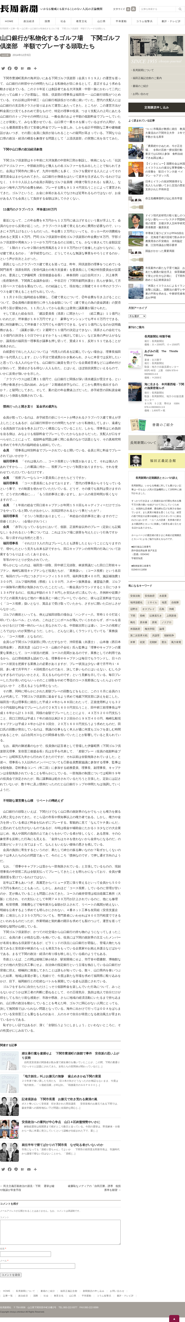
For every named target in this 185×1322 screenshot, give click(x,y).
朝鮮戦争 (169, 635)
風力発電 (176, 642)
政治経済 (29, 21)
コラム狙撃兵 (144, 21)
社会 (63, 21)
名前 (3, 1253)
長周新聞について (143, 70)
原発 (154, 622)
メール (4, 1265)
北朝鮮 (153, 642)
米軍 (132, 642)
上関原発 (171, 615)
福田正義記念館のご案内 (147, 78)
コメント (4, 1217)
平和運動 (121, 21)
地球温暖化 (136, 602)
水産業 (163, 595)
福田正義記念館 (68, 1295)
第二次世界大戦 (138, 635)
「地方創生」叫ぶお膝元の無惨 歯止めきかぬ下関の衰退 (61, 1076)
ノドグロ (166, 622)
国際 (47, 21)
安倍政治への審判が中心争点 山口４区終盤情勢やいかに (61, 1122)
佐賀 (142, 642)
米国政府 (135, 628)
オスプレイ (148, 609)
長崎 (142, 615)
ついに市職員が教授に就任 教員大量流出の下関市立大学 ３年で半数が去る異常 (165, 132)
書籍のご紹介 (141, 85)
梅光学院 (150, 628)
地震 (164, 602)
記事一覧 (8, 1300)
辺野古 (134, 609)
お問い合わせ (141, 93)
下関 (132, 615)
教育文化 (81, 21)
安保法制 (135, 595)
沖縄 (171, 609)
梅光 (132, 622)
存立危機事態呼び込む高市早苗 (163, 198)
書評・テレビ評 (171, 21)
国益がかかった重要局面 (159, 250)
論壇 (161, 628)
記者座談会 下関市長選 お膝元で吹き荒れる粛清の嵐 (59, 1099)
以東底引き (156, 615)
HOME (9, 21)
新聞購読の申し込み (93, 1295)
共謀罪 (156, 635)
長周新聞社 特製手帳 (157, 336)
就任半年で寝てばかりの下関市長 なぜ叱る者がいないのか (62, 1144)
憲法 (164, 642)
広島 (161, 609)
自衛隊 (175, 602)
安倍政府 (150, 595)
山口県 (101, 21)
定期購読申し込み (156, 107)
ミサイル (152, 602)
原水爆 (143, 622)
